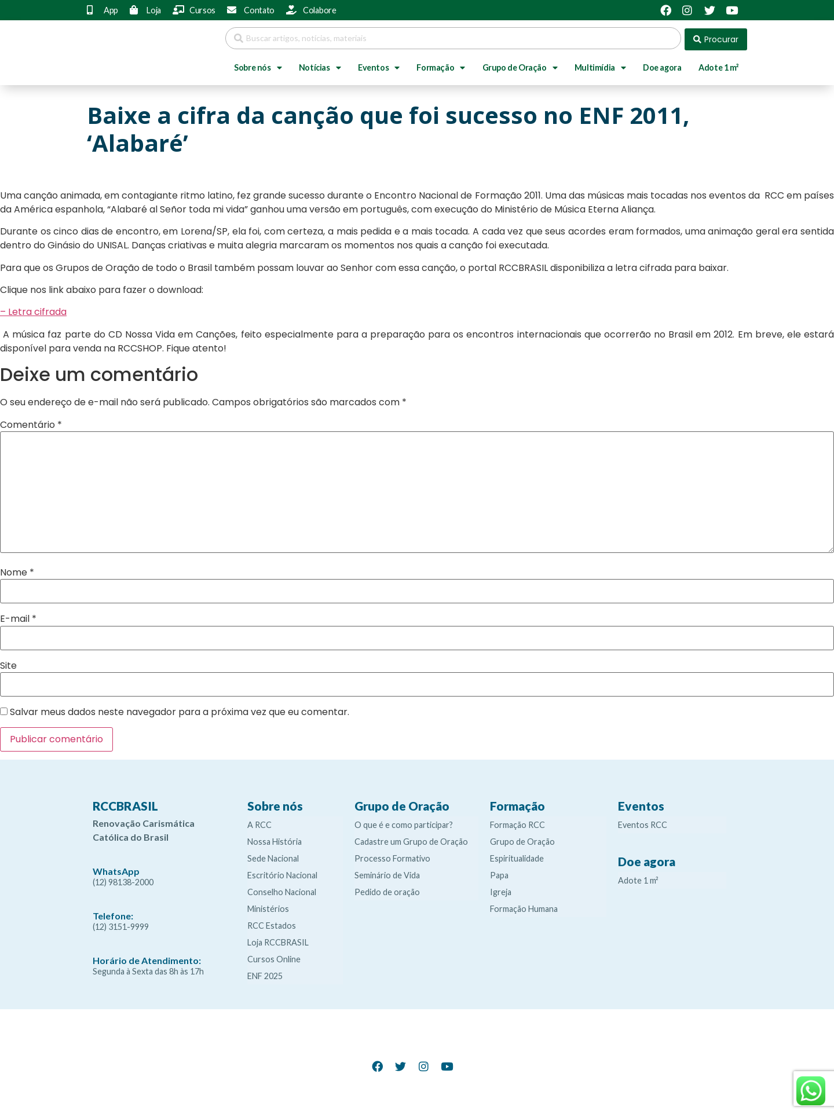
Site (8, 663)
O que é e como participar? (403, 822)
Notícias (320, 65)
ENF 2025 (265, 974)
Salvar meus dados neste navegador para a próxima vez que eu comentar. (179, 709)
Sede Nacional (273, 856)
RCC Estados (271, 923)
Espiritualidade (517, 856)
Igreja (500, 890)
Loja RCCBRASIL (278, 940)
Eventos (379, 65)
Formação (440, 65)
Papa (499, 873)
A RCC (259, 822)
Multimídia (600, 65)
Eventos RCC (642, 822)
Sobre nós (257, 65)
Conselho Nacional (281, 890)
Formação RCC (517, 822)
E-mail (18, 616)
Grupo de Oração (520, 65)
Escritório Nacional (282, 873)
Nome (17, 570)
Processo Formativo (392, 856)
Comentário (31, 422)
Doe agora (662, 65)
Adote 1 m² (718, 65)
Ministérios (268, 906)
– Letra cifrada (33, 309)
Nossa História (274, 839)
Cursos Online (274, 957)
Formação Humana (524, 906)
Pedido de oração (387, 890)
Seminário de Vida (387, 873)
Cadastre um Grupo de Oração (411, 839)
